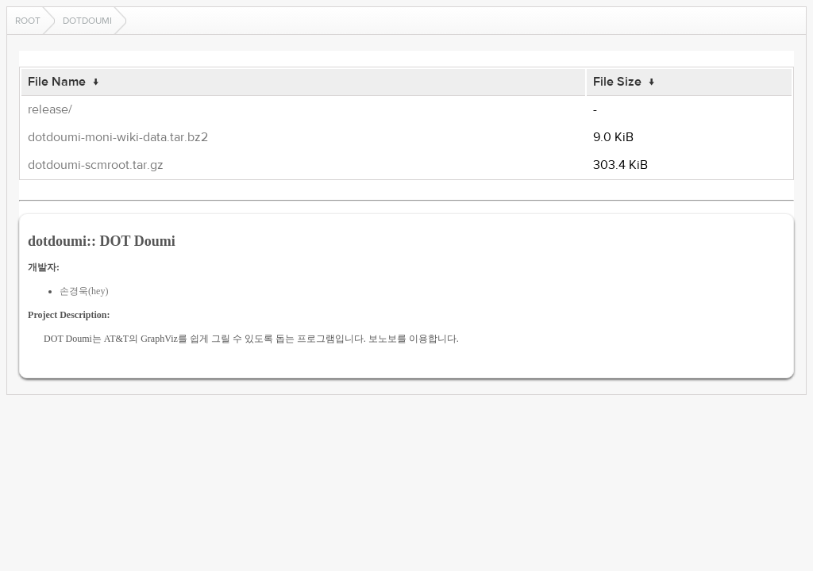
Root (27, 20)
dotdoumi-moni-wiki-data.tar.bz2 (118, 137)
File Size (617, 82)
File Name (57, 82)
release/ (50, 109)
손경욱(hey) (84, 291)
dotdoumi (87, 20)
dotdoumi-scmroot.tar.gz (96, 165)
